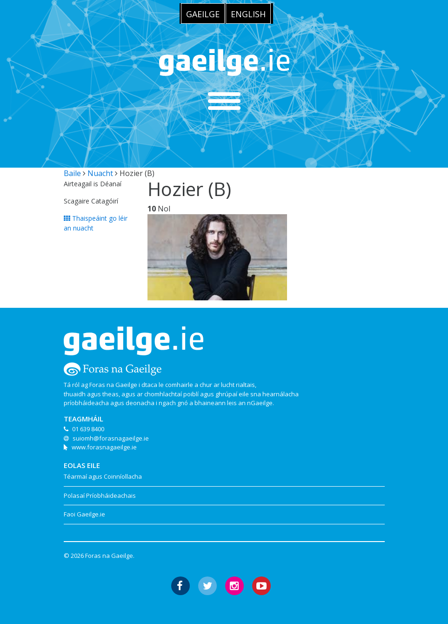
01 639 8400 (88, 429)
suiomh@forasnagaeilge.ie (111, 438)
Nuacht (100, 173)
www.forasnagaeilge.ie (104, 447)
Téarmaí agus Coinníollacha (103, 476)
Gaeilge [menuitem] (203, 14)
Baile (72, 173)
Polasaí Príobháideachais (100, 495)
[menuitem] (203, 13)
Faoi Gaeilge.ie (84, 514)
